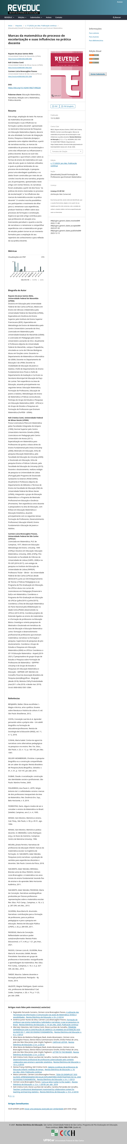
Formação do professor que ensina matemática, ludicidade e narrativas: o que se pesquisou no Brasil (46, 1022)
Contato (58, 17)
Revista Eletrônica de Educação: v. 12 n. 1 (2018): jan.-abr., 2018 (45, 1083)
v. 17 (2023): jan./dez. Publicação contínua (41, 25)
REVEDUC (8, 17)
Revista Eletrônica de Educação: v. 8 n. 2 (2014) (45, 1017)
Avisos (48, 17)
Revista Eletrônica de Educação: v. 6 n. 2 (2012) (43, 1043)
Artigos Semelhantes (18, 1103)
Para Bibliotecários (96, 40)
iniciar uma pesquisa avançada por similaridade (43, 1109)
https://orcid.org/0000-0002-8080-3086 (20, 59)
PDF (56, 106)
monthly (34, 280)
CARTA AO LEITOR (60, 1042)
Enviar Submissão (98, 74)
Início (10, 25)
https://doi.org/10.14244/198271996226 (24, 88)
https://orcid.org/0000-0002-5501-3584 (20, 76)
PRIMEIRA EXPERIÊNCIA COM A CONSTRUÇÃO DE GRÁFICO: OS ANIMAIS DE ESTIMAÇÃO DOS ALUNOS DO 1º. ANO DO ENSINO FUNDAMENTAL (46, 1029)
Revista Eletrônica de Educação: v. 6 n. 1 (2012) (56, 1079)
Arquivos (18, 25)
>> (14, 1096)
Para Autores (94, 37)
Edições (21, 17)
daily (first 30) (25, 280)
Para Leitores (94, 33)
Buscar (117, 17)
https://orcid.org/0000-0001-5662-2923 (20, 67)
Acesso (120, 2)
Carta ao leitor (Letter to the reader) (56, 1082)
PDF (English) (68, 106)
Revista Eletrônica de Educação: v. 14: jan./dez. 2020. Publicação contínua (48, 1024)
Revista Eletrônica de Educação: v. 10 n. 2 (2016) (59, 1092)
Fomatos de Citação (59, 151)
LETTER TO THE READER (62, 1052)
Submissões (35, 17)
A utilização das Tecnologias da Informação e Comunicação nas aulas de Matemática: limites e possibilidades (46, 1014)
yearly (42, 280)
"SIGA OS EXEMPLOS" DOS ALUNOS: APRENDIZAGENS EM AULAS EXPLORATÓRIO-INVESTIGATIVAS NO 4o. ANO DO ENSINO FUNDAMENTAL (47, 1077)
